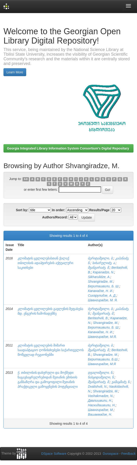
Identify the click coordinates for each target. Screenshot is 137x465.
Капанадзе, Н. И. (100, 291)
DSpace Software (54, 453)
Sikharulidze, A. (99, 277)
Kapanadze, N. (103, 272)
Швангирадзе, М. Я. (103, 300)
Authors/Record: (55, 217)
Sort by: (22, 210)
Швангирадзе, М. (101, 410)
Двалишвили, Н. (100, 400)
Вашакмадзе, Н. (100, 414)
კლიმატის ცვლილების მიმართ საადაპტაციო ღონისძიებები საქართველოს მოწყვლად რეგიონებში (51, 349)
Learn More (14, 72)
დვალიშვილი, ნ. (100, 372)
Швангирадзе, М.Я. (102, 337)
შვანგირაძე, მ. (99, 267)
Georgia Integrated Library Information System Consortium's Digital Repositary (68, 148)
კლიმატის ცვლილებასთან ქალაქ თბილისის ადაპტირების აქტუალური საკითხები (45, 262)
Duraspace (110, 453)
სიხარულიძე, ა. (104, 263)
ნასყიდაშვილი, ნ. (101, 377)
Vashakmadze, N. (100, 396)
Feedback (128, 453)
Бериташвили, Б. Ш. (103, 286)
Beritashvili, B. (98, 318)
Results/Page (99, 210)
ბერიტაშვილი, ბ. (100, 258)
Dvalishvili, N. (97, 386)
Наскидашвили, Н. (101, 405)
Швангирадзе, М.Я (102, 364)
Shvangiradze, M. (100, 281)
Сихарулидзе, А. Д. (102, 295)
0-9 (26, 179)
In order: (58, 210)
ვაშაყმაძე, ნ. (121, 382)
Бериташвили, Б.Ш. (103, 359)
